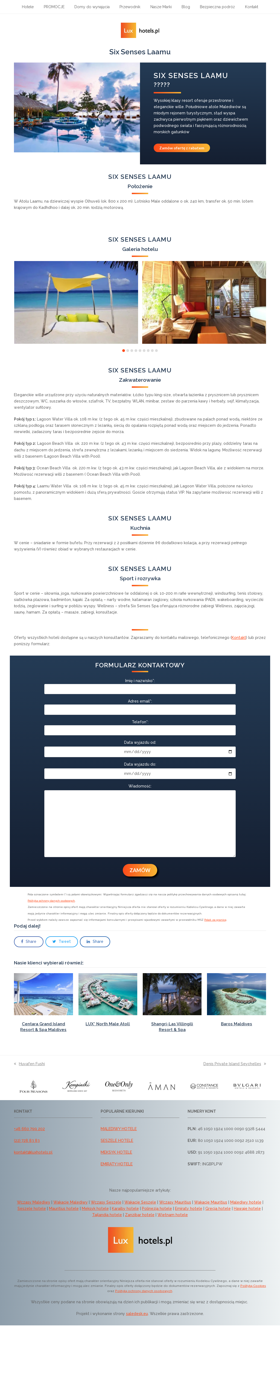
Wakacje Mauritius (210, 1202)
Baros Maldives (236, 1023)
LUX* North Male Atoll (108, 1023)
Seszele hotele (32, 1208)
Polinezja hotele (157, 1208)
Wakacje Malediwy (70, 1202)
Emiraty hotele (188, 1208)
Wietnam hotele (173, 1215)
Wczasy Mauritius (175, 1202)
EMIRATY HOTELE (117, 1164)
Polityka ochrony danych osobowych (51, 900)
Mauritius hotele (64, 1208)
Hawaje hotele (247, 1208)
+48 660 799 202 (29, 1129)
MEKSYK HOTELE (116, 1152)
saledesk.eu (137, 1313)
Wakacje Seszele (140, 1202)
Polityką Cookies (253, 1286)
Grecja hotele (218, 1208)
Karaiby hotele (125, 1208)
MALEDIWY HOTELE (119, 1129)
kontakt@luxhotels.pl (33, 1152)
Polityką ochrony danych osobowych (143, 1291)
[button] (123, 350)
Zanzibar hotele (139, 1215)
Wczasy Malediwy (33, 1202)
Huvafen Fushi (29, 1064)
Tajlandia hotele (107, 1215)
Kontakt (239, 637)
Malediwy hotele (245, 1202)
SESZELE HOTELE (117, 1140)
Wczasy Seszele (106, 1202)
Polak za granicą (215, 919)
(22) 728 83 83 (27, 1140)
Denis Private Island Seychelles (234, 1064)
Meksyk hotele (95, 1208)
